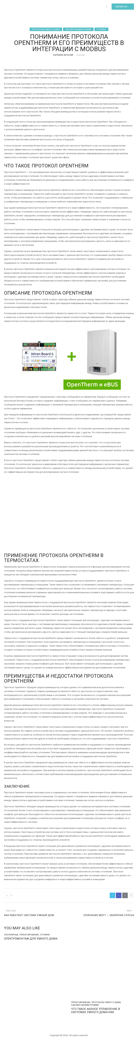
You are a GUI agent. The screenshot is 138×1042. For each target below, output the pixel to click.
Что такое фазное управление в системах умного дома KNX (97, 1011)
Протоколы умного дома (46, 29)
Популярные (11, 935)
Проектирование (29, 935)
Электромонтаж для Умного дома (33, 939)
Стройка (101, 29)
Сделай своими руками (78, 29)
